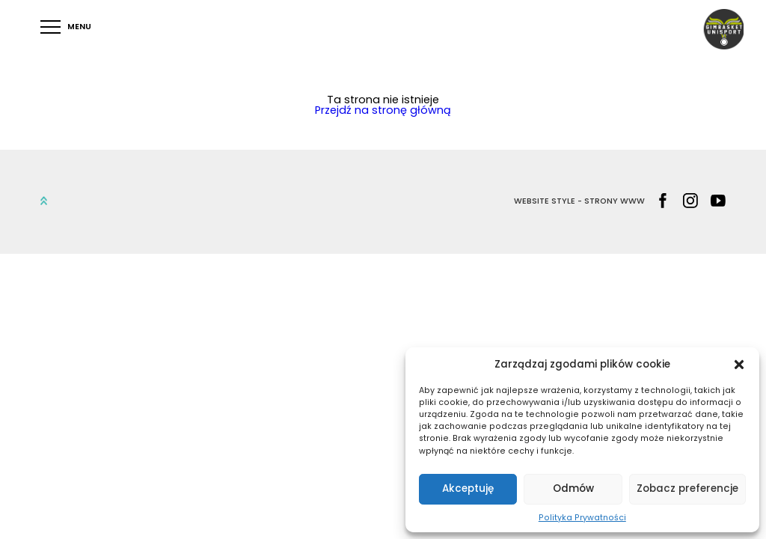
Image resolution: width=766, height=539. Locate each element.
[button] (739, 364)
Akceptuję (468, 488)
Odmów (573, 488)
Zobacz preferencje (687, 488)
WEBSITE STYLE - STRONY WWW (579, 202)
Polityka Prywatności (582, 517)
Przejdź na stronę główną (383, 110)
